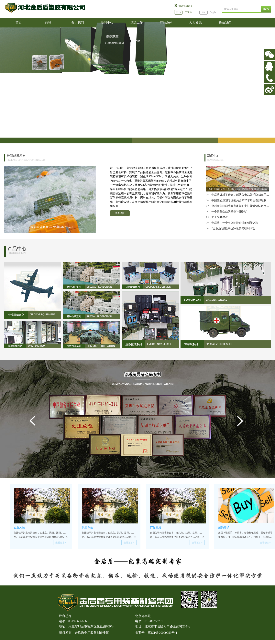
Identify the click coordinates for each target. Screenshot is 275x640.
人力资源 (195, 22)
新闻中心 (107, 22)
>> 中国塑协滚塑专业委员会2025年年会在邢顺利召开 (239, 200)
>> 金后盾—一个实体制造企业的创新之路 (232, 222)
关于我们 (77, 22)
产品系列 (166, 22)
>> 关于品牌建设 (217, 217)
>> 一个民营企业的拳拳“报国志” (226, 211)
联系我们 (225, 22)
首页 (19, 22)
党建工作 (136, 22)
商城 (48, 22)
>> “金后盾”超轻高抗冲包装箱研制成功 (230, 228)
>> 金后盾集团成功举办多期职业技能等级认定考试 (237, 205)
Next (241, 426)
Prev (33, 426)
